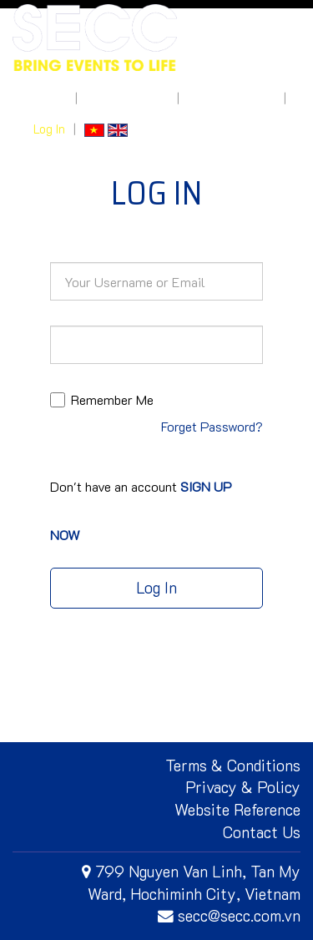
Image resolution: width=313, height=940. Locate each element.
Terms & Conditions (232, 765)
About (50, 98)
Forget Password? (212, 426)
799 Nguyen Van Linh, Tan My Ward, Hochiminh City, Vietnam (191, 882)
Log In (49, 129)
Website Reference (237, 809)
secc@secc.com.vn (229, 915)
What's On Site (127, 98)
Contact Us (261, 831)
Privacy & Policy (242, 786)
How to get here (231, 98)
